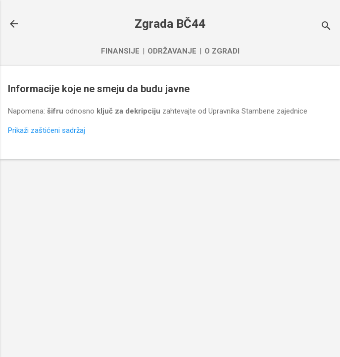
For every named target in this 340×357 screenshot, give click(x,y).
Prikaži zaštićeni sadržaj (46, 130)
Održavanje (171, 51)
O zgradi (222, 51)
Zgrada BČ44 (170, 24)
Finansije (120, 51)
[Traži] (326, 27)
